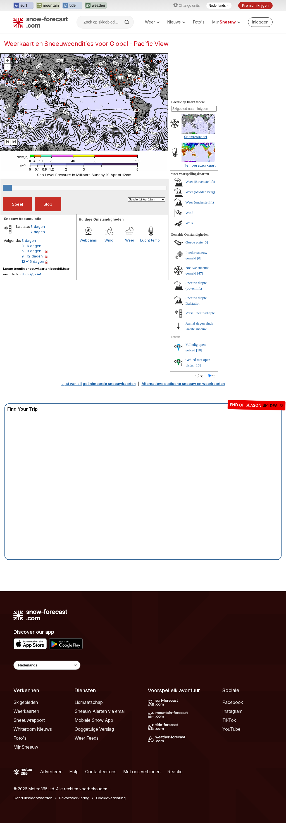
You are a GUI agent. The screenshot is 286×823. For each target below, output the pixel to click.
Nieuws (176, 22)
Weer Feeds (87, 738)
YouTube (231, 729)
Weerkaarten (26, 711)
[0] (206, 242)
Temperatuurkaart (200, 165)
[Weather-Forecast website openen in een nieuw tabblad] (96, 5)
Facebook (232, 702)
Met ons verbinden (142, 771)
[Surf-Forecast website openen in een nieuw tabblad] (23, 5)
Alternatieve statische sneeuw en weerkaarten (183, 383)
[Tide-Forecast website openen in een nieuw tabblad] (72, 5)
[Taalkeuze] (219, 6)
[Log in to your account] (260, 22)
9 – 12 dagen (32, 256)
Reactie (175, 771)
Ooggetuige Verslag (94, 729)
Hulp (73, 771)
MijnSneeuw (25, 747)
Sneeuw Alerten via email (100, 711)
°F (213, 376)
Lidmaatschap (89, 702)
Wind (108, 240)
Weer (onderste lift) (199, 202)
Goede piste (194, 242)
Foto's (198, 22)
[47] (200, 273)
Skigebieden (25, 702)
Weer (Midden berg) (200, 192)
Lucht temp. (150, 240)
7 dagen (37, 232)
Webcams (88, 240)
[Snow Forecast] (40, 22)
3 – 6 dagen (31, 245)
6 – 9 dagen (31, 251)
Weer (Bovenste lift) (200, 181)
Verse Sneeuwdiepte (200, 313)
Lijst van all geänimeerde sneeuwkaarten (98, 383)
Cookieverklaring (111, 798)
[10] (199, 350)
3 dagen (37, 226)
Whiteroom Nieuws (32, 729)
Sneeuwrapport (29, 720)
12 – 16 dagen (33, 261)
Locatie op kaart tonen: (188, 102)
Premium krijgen (255, 5)
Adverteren (51, 771)
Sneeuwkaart (195, 136)
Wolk (189, 223)
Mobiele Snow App (94, 720)
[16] (198, 365)
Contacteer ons (100, 771)
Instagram (232, 711)
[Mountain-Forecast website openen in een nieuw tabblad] (48, 5)
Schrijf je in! (31, 274)
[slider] (7, 188)
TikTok (229, 720)
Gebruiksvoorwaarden (33, 798)
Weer (152, 22)
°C (202, 376)
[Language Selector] (46, 665)
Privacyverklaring (74, 798)
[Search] (127, 22)
